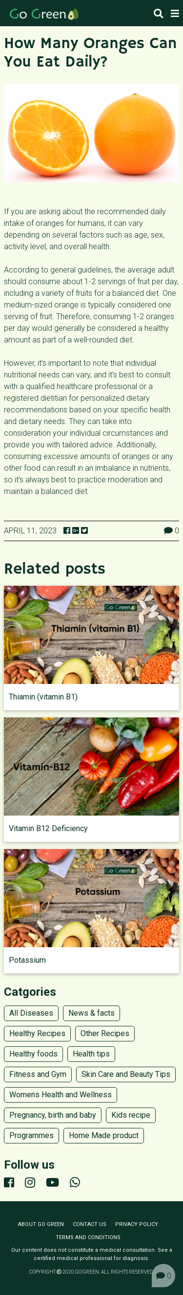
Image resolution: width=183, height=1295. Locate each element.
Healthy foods (33, 1053)
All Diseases (31, 1013)
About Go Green (41, 1224)
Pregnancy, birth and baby (52, 1115)
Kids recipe (130, 1115)
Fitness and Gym (37, 1074)
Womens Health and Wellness (60, 1094)
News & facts (91, 1013)
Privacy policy (136, 1224)
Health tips (91, 1053)
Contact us (89, 1224)
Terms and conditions (88, 1237)
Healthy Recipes (37, 1033)
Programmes (31, 1135)
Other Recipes (105, 1033)
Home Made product (104, 1135)
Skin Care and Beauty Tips (125, 1074)
